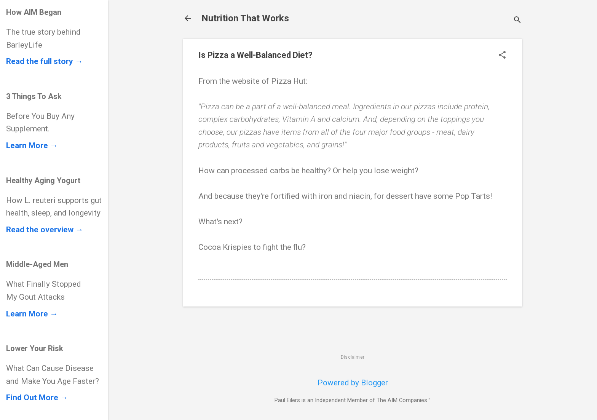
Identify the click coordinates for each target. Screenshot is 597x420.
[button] (502, 55)
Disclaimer (352, 357)
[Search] (517, 20)
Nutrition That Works (245, 18)
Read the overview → (44, 229)
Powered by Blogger (353, 382)
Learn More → (32, 145)
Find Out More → (37, 397)
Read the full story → (44, 61)
